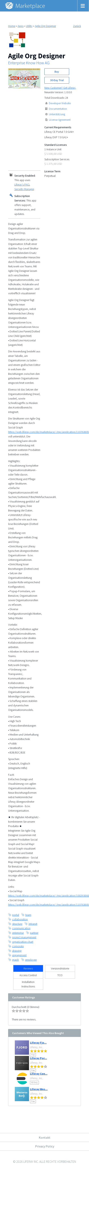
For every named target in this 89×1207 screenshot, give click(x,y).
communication (21, 928)
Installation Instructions (28, 984)
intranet (33, 924)
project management (24, 937)
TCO (59, 975)
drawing (16, 951)
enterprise (18, 933)
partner (34, 933)
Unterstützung (57, 114)
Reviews (28, 968)
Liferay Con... (38, 1073)
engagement (19, 955)
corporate (18, 946)
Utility (29, 26)
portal (15, 915)
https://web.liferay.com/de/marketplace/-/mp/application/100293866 (48, 895)
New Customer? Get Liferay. (60, 88)
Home (11, 26)
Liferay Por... (38, 1058)
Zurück (77, 26)
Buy (57, 71)
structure (17, 924)
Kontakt (44, 1137)
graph (15, 959)
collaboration (20, 919)
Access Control (28, 975)
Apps (21, 26)
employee (31, 959)
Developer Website (60, 103)
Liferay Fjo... (38, 1042)
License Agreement (60, 120)
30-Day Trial (57, 80)
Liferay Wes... (39, 1089)
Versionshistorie (60, 968)
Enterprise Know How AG (28, 62)
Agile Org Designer (45, 26)
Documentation (58, 109)
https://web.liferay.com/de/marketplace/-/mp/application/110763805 (48, 432)
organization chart (22, 942)
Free (33, 1054)
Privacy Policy (44, 1146)
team (28, 915)
